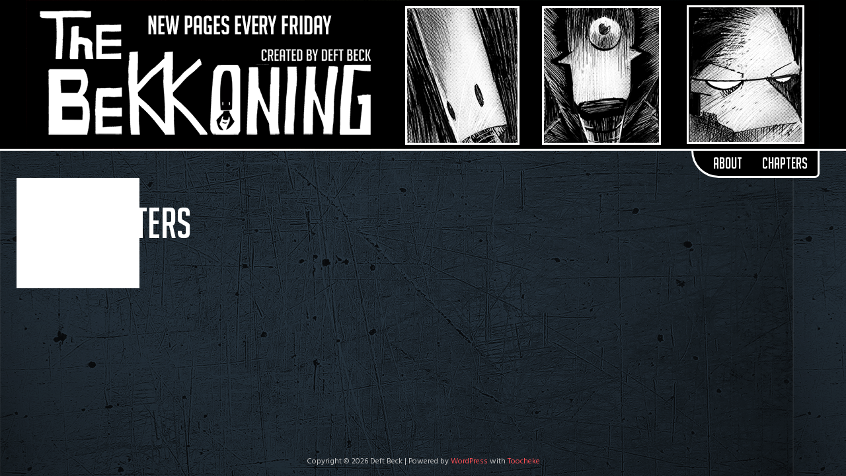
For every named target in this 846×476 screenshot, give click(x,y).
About (727, 163)
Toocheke (524, 461)
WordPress (469, 461)
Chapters (785, 163)
